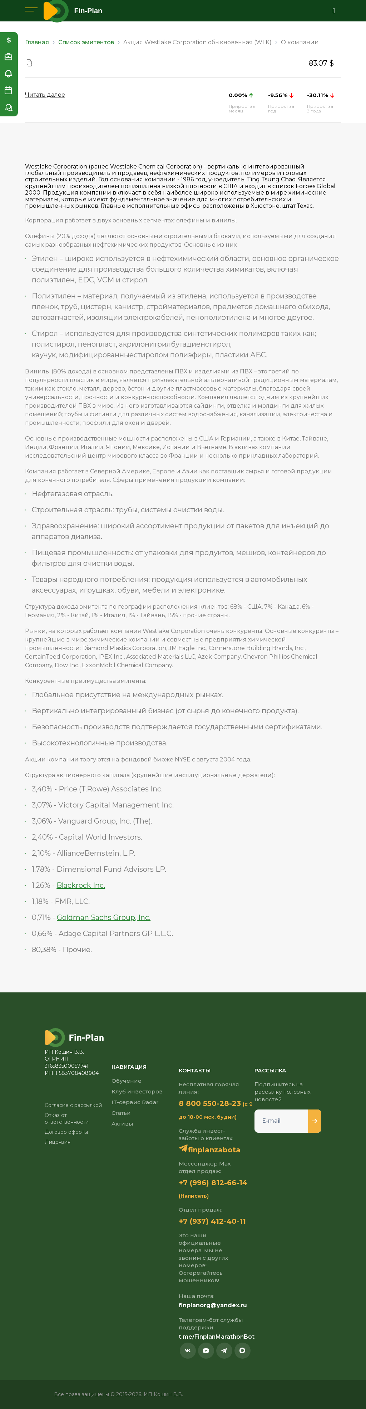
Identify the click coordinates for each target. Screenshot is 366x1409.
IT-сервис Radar (135, 1102)
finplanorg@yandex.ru (213, 1305)
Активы (122, 1123)
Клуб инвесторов (137, 1091)
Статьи (121, 1112)
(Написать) (194, 1196)
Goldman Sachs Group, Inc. (103, 917)
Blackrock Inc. (80, 885)
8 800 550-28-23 (210, 1103)
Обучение (127, 1080)
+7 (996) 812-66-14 (213, 1182)
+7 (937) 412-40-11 (212, 1221)
